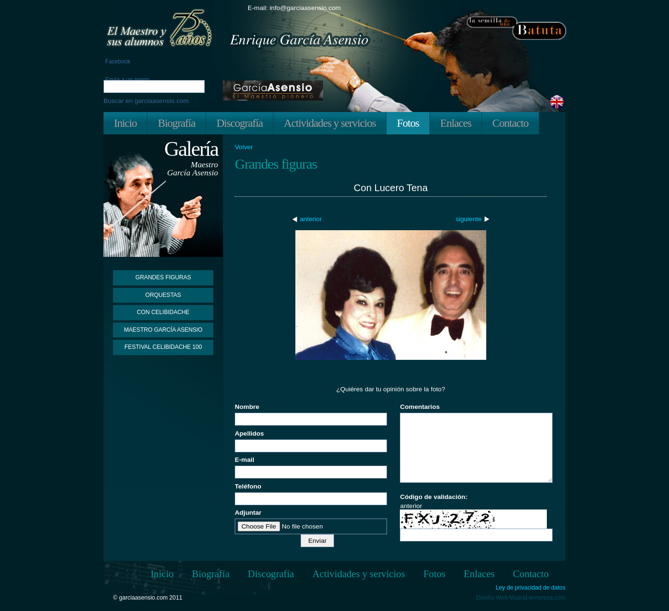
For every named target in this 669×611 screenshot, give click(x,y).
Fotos (408, 123)
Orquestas (163, 295)
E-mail (244, 459)
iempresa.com (547, 597)
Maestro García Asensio (163, 329)
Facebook (117, 61)
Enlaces (455, 123)
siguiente (468, 219)
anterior (311, 219)
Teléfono (248, 486)
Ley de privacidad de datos (530, 588)
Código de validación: (433, 496)
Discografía (240, 123)
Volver (244, 147)
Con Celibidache (163, 312)
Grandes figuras (163, 277)
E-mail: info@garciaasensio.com (294, 7)
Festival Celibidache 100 (163, 347)
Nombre (247, 406)
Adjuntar (248, 512)
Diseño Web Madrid (501, 597)
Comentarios (419, 406)
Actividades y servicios (330, 123)
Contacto (510, 123)
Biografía (176, 123)
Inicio (125, 123)
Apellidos (249, 433)
